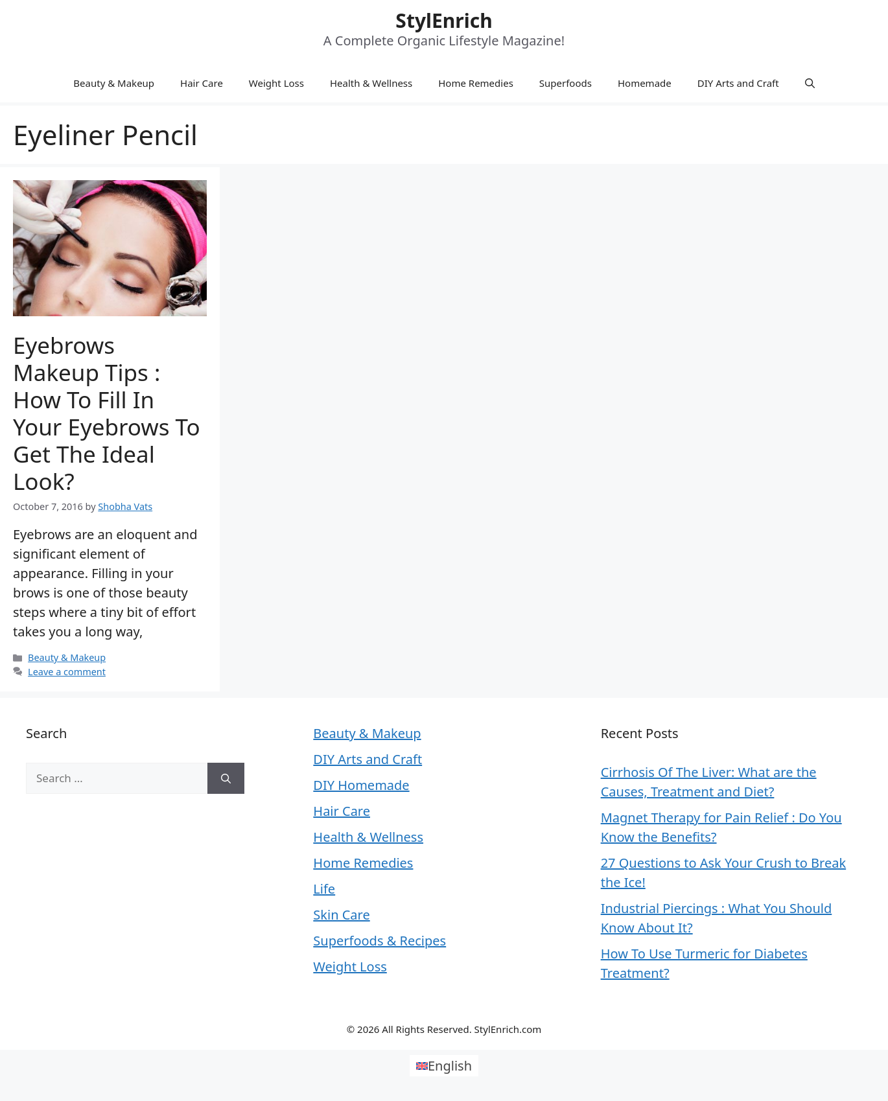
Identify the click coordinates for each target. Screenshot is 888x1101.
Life (324, 889)
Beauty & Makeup (113, 82)
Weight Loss (276, 82)
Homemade (645, 82)
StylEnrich (443, 20)
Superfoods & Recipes (379, 940)
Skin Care (341, 914)
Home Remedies (475, 82)
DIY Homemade (361, 785)
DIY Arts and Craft (738, 82)
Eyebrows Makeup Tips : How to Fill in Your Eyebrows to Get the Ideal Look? (106, 413)
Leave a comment (67, 672)
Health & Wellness (371, 82)
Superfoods (565, 82)
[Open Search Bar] (810, 83)
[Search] (225, 778)
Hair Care (201, 82)
